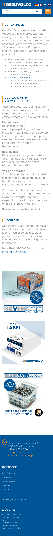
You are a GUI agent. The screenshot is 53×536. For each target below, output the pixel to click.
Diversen (6, 489)
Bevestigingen (8, 473)
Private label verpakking (19, 77)
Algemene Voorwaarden (12, 514)
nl (45, 5)
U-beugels (6, 485)
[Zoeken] (38, 11)
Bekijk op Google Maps (21, 455)
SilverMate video (9, 525)
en (49, 5)
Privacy (5, 520)
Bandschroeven (9, 481)
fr (40, 5)
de (36, 5)
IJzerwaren (7, 477)
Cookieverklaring (9, 522)
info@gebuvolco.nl (14, 251)
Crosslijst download (10, 517)
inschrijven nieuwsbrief (12, 528)
